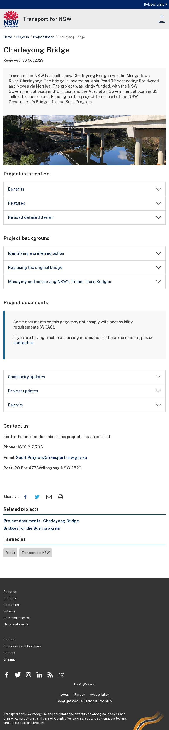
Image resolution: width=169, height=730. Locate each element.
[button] (162, 16)
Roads (10, 553)
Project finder (43, 37)
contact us (23, 343)
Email (49, 496)
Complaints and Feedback (22, 646)
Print (60, 496)
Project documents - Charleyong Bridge (41, 521)
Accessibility (99, 694)
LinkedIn (39, 674)
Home (7, 37)
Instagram (28, 674)
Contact (9, 640)
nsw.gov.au (84, 683)
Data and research (16, 618)
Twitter (37, 496)
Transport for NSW (36, 553)
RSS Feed (50, 674)
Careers (9, 653)
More (61, 674)
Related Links (154, 4)
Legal (64, 694)
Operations (11, 605)
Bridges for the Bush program (31, 528)
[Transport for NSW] (47, 19)
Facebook (25, 496)
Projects (22, 37)
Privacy (79, 694)
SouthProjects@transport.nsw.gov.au (51, 457)
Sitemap (9, 659)
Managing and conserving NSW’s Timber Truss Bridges (59, 281)
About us (10, 591)
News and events (16, 624)
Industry (9, 611)
